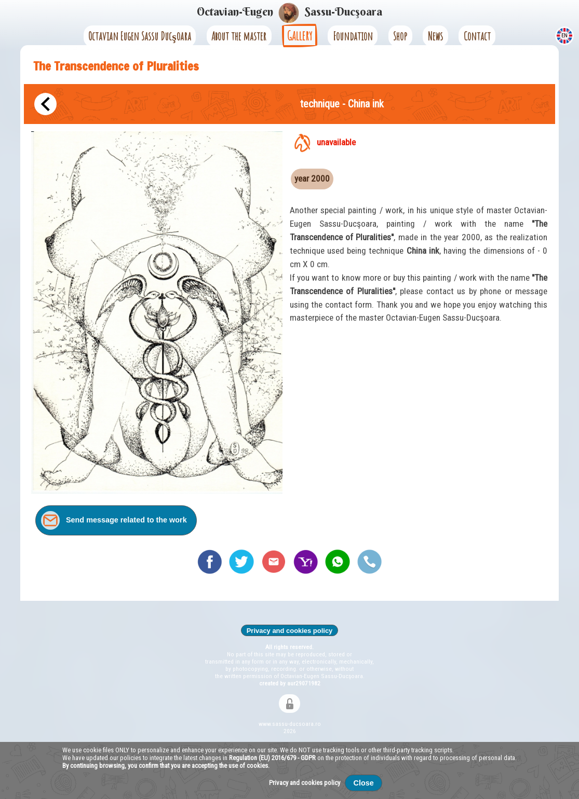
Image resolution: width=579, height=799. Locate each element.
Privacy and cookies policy (289, 631)
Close (363, 783)
